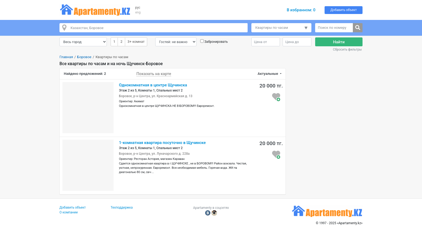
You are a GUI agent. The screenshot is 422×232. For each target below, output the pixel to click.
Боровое (84, 57)
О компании (68, 212)
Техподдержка (122, 207)
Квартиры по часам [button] (271, 28)
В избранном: (301, 10)
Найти (339, 42)
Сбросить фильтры (347, 49)
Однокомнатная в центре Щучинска (153, 85)
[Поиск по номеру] (334, 27)
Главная (66, 57)
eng (138, 12)
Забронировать (216, 42)
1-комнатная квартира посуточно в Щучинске (162, 142)
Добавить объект (343, 10)
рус (137, 7)
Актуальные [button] (268, 74)
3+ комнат (136, 41)
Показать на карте (153, 73)
